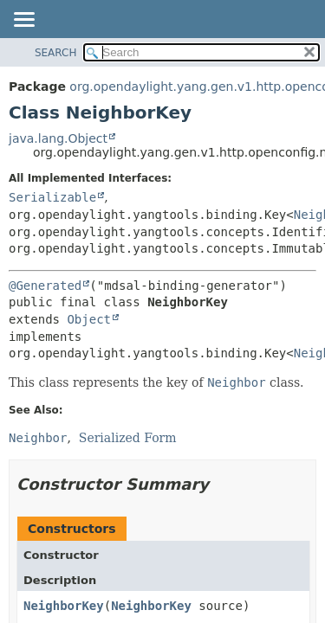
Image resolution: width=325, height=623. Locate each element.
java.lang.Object (58, 138)
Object (89, 319)
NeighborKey (63, 606)
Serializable (52, 197)
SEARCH (56, 53)
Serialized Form (128, 438)
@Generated (45, 285)
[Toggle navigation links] (23, 21)
